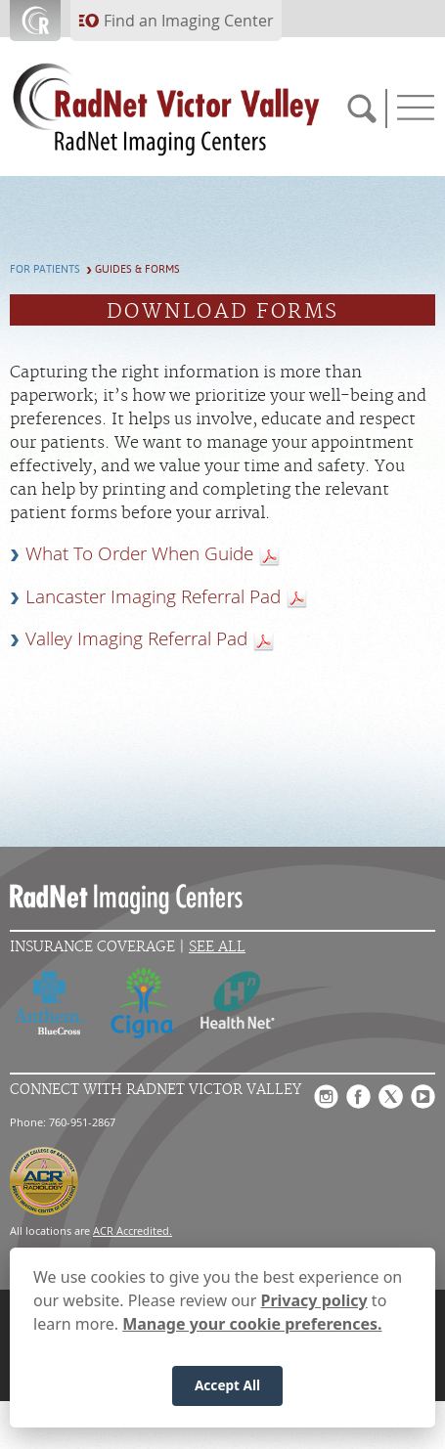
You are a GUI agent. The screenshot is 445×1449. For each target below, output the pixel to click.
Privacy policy (314, 1302)
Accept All (227, 1388)
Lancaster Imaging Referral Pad (153, 596)
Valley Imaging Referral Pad (136, 638)
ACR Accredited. (132, 1230)
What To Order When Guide (139, 553)
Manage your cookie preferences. (251, 1326)
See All (217, 947)
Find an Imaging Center (189, 20)
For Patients (45, 269)
